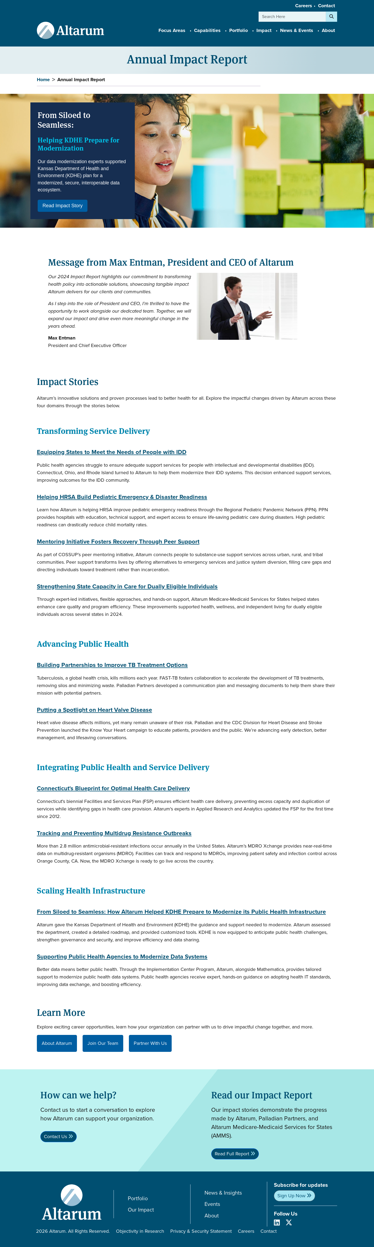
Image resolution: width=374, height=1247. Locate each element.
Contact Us (55, 1136)
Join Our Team (102, 1043)
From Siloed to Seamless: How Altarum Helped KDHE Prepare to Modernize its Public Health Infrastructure (181, 912)
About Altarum (57, 1043)
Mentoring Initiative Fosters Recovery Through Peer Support (118, 542)
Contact (326, 5)
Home (43, 79)
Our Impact (141, 1210)
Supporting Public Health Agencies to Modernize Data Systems (122, 957)
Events (212, 1204)
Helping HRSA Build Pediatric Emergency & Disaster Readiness (122, 497)
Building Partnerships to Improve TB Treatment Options (112, 665)
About (211, 1216)
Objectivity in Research (140, 1231)
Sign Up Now (291, 1195)
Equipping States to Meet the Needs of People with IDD (111, 452)
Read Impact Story (63, 205)
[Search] (331, 17)
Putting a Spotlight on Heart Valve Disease (94, 710)
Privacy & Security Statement (201, 1231)
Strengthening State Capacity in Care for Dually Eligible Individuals (127, 587)
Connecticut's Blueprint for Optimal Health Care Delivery (113, 788)
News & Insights (223, 1193)
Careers (303, 5)
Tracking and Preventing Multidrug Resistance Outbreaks (114, 833)
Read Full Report (232, 1153)
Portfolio (138, 1198)
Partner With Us (150, 1043)
